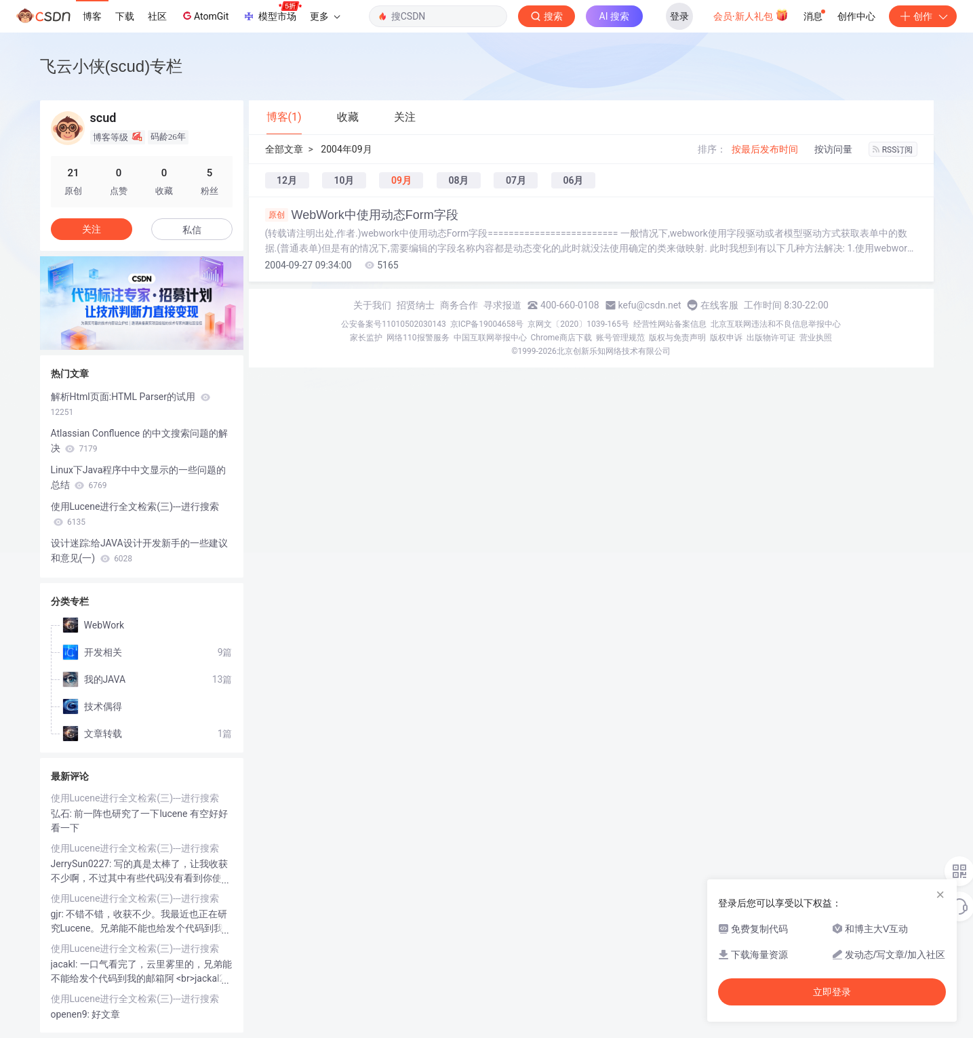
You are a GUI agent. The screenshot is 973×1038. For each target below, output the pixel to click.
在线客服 (719, 305)
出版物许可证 (771, 337)
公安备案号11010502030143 (393, 324)
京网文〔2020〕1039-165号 (578, 324)
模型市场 (272, 12)
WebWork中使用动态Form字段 (361, 215)
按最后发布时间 (765, 149)
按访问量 (833, 149)
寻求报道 (502, 305)
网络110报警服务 (417, 337)
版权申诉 (726, 337)
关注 (91, 229)
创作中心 (856, 16)
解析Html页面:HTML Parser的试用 (130, 404)
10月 (344, 180)
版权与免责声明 (677, 337)
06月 (573, 180)
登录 (679, 16)
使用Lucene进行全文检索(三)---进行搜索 (135, 514)
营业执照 (815, 337)
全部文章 (284, 149)
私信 (191, 229)
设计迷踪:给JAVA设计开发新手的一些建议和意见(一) (139, 550)
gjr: (58, 914)
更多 (325, 16)
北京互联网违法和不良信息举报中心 (776, 324)
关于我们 (372, 305)
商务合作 (459, 305)
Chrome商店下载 (561, 337)
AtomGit (204, 15)
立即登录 (832, 991)
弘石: (63, 813)
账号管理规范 (620, 337)
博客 (92, 16)
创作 (922, 16)
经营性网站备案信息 (670, 324)
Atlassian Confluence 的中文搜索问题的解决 (139, 441)
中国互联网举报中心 (490, 337)
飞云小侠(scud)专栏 (111, 66)
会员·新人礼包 (751, 15)
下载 (124, 16)
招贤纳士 (416, 305)
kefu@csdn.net (649, 305)
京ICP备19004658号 (487, 324)
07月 (516, 180)
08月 (458, 180)
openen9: (71, 1014)
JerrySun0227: (82, 863)
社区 (157, 16)
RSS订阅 (893, 150)
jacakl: (65, 964)
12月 (287, 180)
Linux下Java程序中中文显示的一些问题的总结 (138, 477)
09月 (401, 180)
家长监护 (366, 337)
